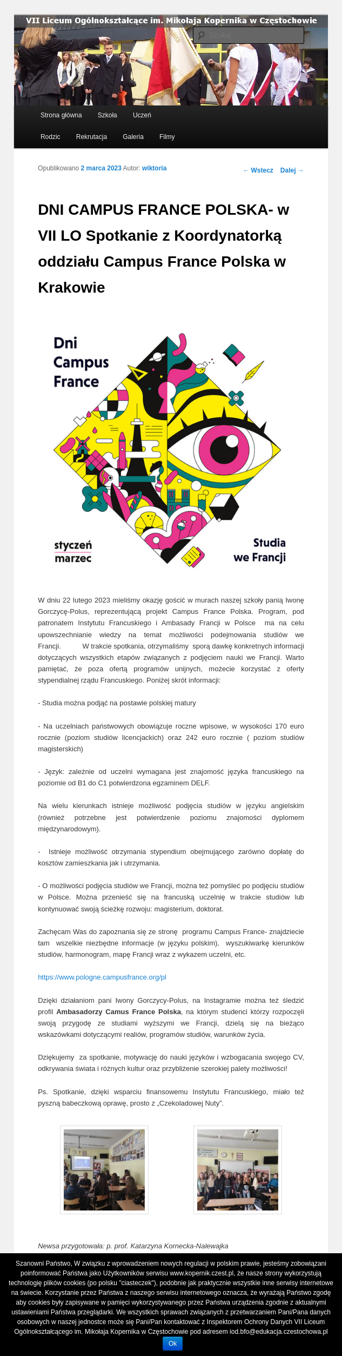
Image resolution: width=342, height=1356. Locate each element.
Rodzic (51, 137)
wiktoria (154, 168)
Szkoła (107, 115)
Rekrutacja (91, 137)
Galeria (133, 137)
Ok (173, 1343)
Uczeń (142, 115)
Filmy (167, 137)
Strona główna (61, 115)
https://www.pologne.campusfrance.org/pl (102, 977)
